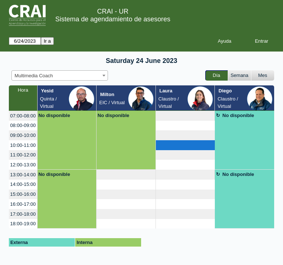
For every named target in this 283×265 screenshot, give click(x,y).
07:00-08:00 (23, 116)
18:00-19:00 (23, 223)
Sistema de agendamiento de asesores (112, 19)
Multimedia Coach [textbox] (34, 75)
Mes (263, 75)
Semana (239, 75)
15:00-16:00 (23, 194)
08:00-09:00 (23, 125)
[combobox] (59, 75)
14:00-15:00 (23, 184)
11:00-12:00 (23, 155)
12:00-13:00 (23, 164)
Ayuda (224, 41)
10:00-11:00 (23, 145)
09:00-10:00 (23, 135)
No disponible (54, 115)
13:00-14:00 (23, 174)
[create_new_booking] (185, 116)
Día (216, 75)
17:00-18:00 (23, 214)
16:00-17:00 (23, 204)
